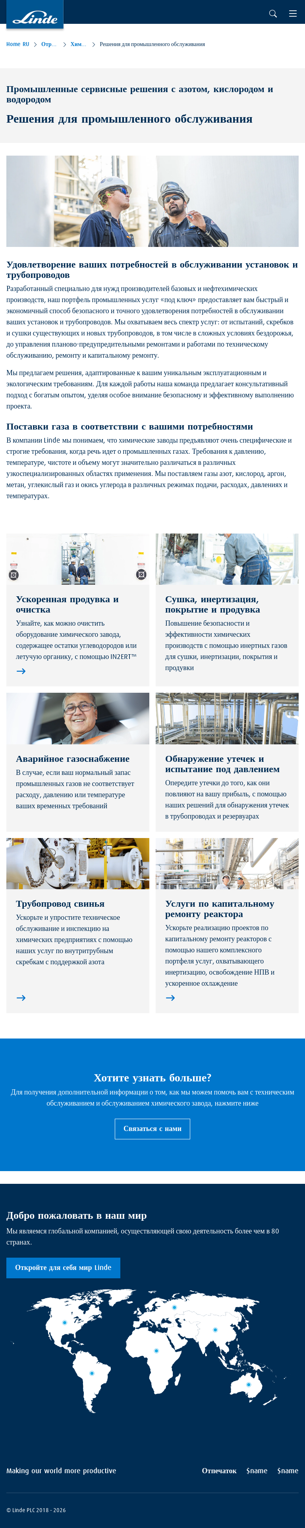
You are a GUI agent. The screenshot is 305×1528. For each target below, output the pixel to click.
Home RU (17, 44)
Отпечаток (219, 1471)
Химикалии (79, 44)
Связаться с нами (152, 1129)
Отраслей (50, 44)
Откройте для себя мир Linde (63, 1268)
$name (257, 1471)
